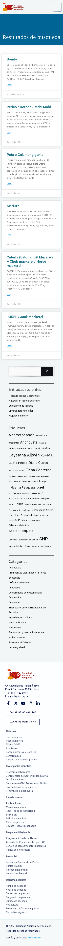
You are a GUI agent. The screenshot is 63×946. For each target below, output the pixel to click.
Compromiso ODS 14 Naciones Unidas (26, 783)
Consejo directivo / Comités (21, 752)
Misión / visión (13, 744)
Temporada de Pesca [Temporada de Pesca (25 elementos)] (38, 546)
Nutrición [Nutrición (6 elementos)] (24, 498)
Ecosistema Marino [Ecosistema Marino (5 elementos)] (16, 470)
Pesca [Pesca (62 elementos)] (19, 504)
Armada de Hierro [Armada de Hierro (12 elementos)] (18, 448)
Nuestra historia (14, 741)
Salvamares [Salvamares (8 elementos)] (34, 520)
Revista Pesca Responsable (21, 826)
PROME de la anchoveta (19, 791)
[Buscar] (47, 371)
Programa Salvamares (18, 772)
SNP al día (11, 815)
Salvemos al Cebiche (20, 642)
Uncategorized (17, 647)
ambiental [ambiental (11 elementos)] (14, 442)
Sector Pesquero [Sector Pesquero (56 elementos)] (21, 531)
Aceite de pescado (16, 890)
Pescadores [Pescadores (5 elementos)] (13, 510)
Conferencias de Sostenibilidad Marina (27, 776)
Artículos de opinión (19, 582)
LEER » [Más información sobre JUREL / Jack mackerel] (9, 346)
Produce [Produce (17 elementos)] (23, 520)
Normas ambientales (17, 870)
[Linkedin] (38, 703)
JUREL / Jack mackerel (25, 317)
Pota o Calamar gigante (25, 155)
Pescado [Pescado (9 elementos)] (47, 504)
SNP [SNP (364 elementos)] (43, 539)
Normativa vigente (16, 912)
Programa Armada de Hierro (21, 838)
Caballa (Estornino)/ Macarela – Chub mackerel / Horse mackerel (30, 261)
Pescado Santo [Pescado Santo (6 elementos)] (26, 510)
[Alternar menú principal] (57, 7)
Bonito (12, 59)
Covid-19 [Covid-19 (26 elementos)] (46, 455)
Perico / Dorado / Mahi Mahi (29, 107)
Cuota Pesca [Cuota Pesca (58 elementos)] (18, 462)
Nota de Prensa (17, 622)
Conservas (14, 602)
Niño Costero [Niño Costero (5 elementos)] (14, 498)
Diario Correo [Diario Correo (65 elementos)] (38, 462)
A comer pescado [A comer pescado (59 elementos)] (21, 435)
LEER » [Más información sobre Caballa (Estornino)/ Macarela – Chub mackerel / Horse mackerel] (9, 295)
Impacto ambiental (16, 873)
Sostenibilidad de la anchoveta (22, 787)
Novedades (15, 627)
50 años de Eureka (16, 779)
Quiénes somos (14, 737)
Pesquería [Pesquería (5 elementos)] (13, 520)
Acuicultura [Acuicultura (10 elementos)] (41, 435)
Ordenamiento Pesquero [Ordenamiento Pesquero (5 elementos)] (39, 498)
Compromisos (13, 756)
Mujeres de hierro (18, 415)
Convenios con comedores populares (26, 846)
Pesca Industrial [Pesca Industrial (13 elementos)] (29, 515)
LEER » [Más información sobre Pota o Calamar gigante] (9, 184)
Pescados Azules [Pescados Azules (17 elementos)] (43, 510)
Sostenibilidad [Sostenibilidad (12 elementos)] (16, 546)
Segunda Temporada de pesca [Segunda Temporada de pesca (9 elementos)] (23, 539)
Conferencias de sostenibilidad (25, 593)
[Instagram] (31, 703)
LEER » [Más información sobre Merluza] (9, 235)
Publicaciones (13, 803)
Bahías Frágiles (14, 866)
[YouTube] (23, 703)
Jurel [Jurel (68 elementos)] (40, 487)
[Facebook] (8, 703)
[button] (50, 8)
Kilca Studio (34, 937)
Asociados (14, 587)
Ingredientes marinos (20, 617)
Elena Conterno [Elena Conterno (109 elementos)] (38, 470)
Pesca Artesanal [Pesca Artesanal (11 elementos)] (33, 504)
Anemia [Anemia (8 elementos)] (42, 443)
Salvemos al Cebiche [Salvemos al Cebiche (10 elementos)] (19, 525)
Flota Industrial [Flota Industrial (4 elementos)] (14, 481)
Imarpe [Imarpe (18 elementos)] (43, 481)
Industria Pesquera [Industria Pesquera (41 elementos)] (22, 487)
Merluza (13, 206)
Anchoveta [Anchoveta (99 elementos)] (29, 442)
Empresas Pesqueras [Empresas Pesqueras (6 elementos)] (18, 476)
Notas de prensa (15, 822)
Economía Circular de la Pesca (22, 862)
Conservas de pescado (18, 893)
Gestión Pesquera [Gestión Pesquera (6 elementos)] (30, 481)
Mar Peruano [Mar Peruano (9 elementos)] (15, 493)
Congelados (15, 597)
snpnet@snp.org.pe (18, 696)
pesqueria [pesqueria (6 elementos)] (44, 515)
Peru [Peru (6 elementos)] (11, 504)
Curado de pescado (16, 901)
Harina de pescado (16, 886)
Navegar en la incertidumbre (24, 401)
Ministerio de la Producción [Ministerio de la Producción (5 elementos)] (33, 493)
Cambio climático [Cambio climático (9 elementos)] (42, 448)
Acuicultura (15, 567)
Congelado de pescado (18, 897)
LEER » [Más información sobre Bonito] (9, 85)
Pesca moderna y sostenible (24, 396)
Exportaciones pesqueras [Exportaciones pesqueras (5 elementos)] (39, 476)
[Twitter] (16, 703)
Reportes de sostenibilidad (20, 811)
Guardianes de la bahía (21, 406)
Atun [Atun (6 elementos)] (30, 448)
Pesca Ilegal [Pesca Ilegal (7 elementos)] (14, 515)
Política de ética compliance (21, 759)
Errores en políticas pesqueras (22, 908)
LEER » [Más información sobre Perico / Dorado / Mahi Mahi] (9, 133)
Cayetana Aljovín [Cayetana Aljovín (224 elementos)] (24, 455)
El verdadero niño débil (21, 411)
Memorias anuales (16, 807)
